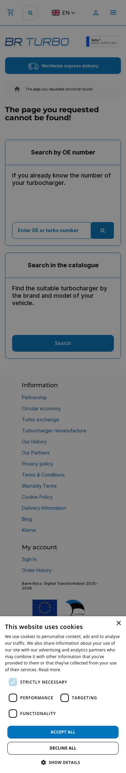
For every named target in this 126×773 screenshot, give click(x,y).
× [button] (118, 623)
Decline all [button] (63, 748)
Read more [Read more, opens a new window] (49, 670)
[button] (63, 762)
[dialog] (63, 694)
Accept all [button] (63, 732)
